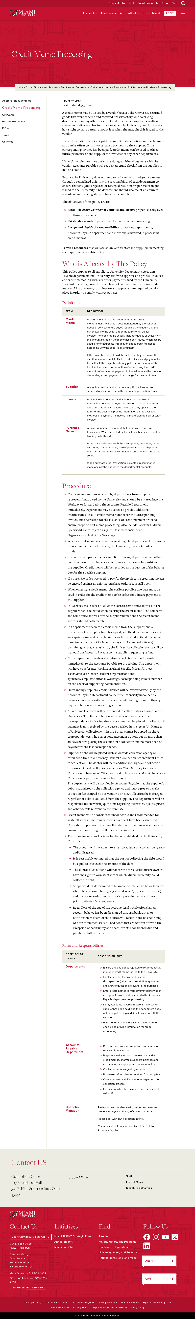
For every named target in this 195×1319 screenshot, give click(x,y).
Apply (170, 13)
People (103, 1236)
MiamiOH (24, 87)
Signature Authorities (139, 1188)
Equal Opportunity (33, 1302)
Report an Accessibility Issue (157, 1302)
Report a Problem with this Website (110, 1307)
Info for (160, 3)
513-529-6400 (35, 1287)
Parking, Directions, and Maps (118, 1258)
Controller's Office (87, 87)
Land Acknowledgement (83, 1302)
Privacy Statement (108, 1302)
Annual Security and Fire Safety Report (70, 1307)
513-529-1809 (37, 1273)
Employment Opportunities (115, 1247)
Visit (131, 3)
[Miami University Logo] (22, 13)
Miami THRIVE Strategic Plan (72, 1236)
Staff (129, 1176)
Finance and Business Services (52, 87)
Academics (90, 13)
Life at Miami (151, 13)
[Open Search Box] (183, 3)
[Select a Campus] (31, 1237)
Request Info (117, 3)
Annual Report (63, 1241)
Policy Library (137, 1307)
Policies (132, 87)
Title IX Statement (130, 1302)
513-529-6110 (78, 1176)
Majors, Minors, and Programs (117, 1241)
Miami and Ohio (64, 1247)
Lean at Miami (134, 1182)
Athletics (133, 13)
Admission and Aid (112, 13)
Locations (144, 3)
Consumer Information (57, 1302)
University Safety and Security (118, 1252)
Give (174, 3)
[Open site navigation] (182, 13)
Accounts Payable (112, 87)
